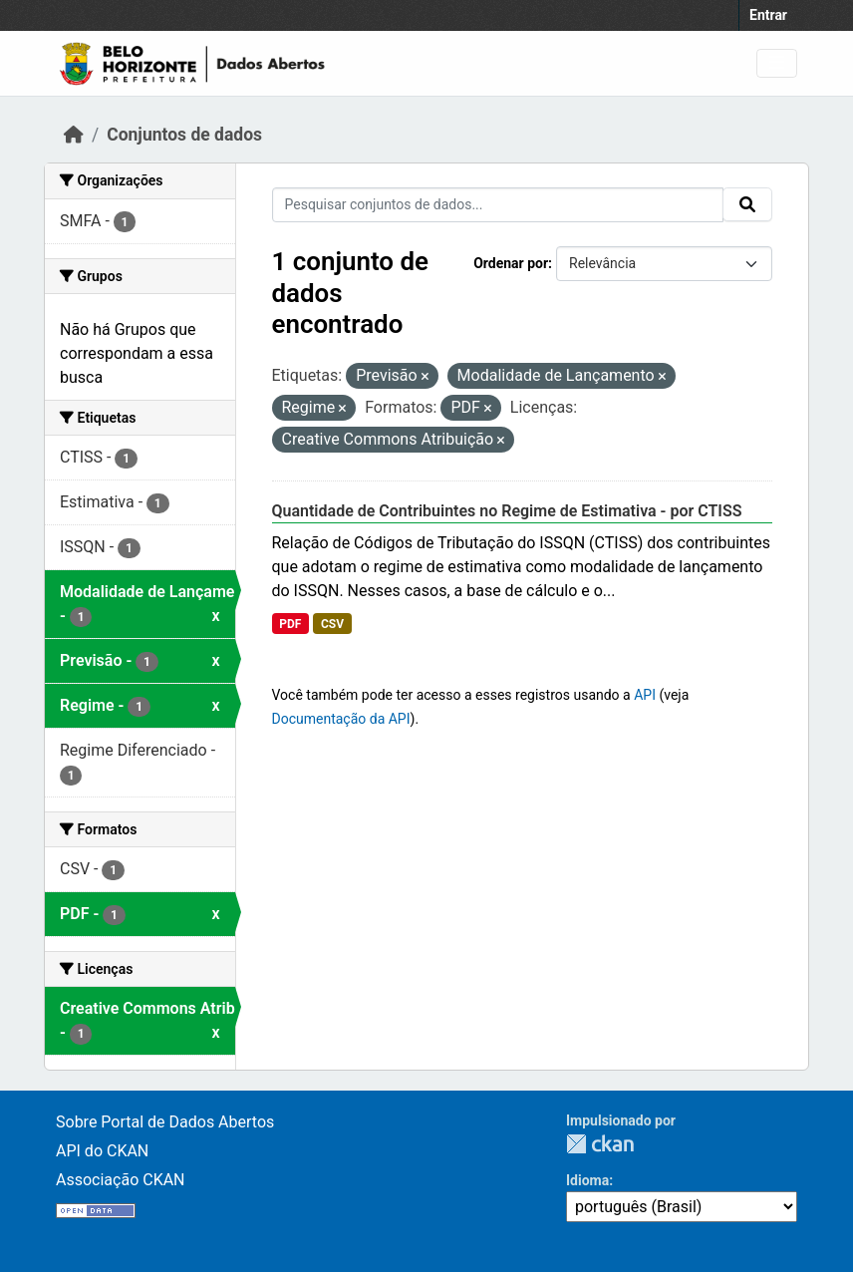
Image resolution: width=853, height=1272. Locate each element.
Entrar (768, 15)
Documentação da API (341, 719)
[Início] (74, 135)
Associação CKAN (120, 1179)
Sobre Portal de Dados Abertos (165, 1122)
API (645, 695)
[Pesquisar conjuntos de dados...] (498, 204)
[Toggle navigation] (776, 63)
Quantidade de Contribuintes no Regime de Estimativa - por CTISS (507, 510)
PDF (290, 624)
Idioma (587, 1180)
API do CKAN (102, 1150)
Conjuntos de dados (184, 135)
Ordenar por (510, 263)
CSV (332, 624)
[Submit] (747, 204)
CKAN (600, 1143)
